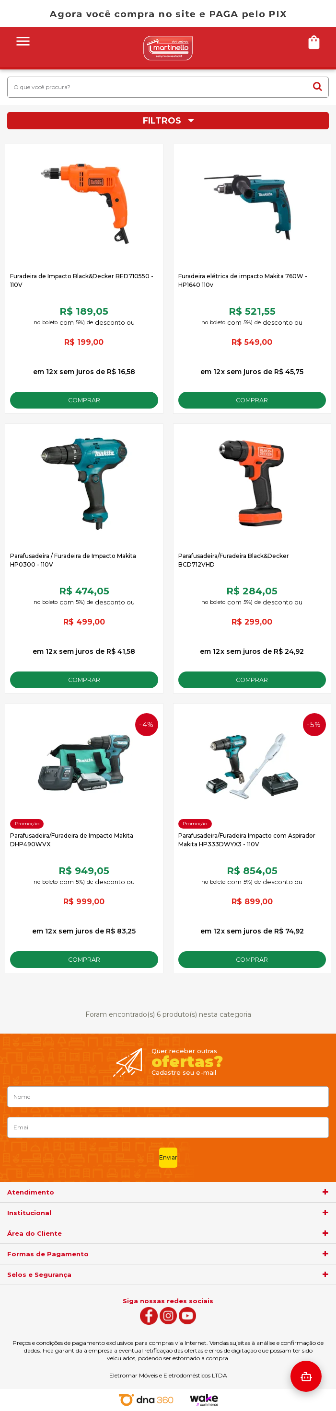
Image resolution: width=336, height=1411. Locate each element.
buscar (317, 86)
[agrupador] (325, 1192)
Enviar (168, 1157)
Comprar (84, 400)
